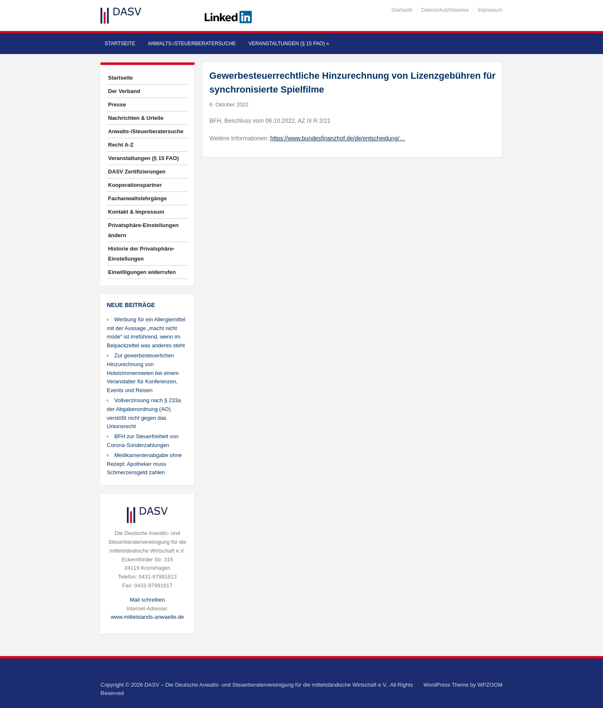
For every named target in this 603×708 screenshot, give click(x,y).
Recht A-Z (121, 145)
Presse (117, 104)
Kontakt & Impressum (136, 212)
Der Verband (124, 91)
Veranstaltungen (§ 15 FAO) (288, 44)
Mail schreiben (147, 600)
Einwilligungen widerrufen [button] (142, 272)
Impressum (490, 10)
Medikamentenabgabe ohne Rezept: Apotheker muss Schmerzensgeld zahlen (144, 464)
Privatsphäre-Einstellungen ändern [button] (143, 230)
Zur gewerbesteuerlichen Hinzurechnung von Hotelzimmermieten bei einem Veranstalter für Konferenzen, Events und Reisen (143, 372)
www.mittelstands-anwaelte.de (147, 617)
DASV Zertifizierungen (136, 171)
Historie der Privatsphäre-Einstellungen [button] (141, 253)
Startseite (402, 10)
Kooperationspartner (135, 185)
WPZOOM (489, 685)
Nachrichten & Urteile (135, 118)
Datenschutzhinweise (445, 10)
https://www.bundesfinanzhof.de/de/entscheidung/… (337, 138)
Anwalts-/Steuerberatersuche (192, 44)
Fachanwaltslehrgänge (137, 198)
